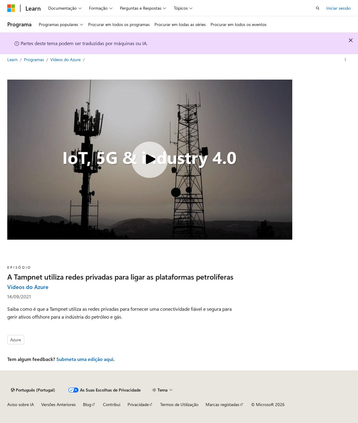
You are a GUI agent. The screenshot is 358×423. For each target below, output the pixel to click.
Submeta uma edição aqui (84, 359)
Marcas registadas (222, 404)
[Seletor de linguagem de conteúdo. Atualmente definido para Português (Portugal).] (33, 390)
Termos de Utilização (179, 404)
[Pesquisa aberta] (318, 8)
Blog (87, 404)
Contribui (111, 404)
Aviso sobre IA (20, 404)
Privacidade (138, 404)
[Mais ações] (345, 59)
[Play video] (149, 160)
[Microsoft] (11, 8)
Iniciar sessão (338, 8)
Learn (13, 59)
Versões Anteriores (58, 404)
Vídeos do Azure (66, 59)
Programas (34, 59)
